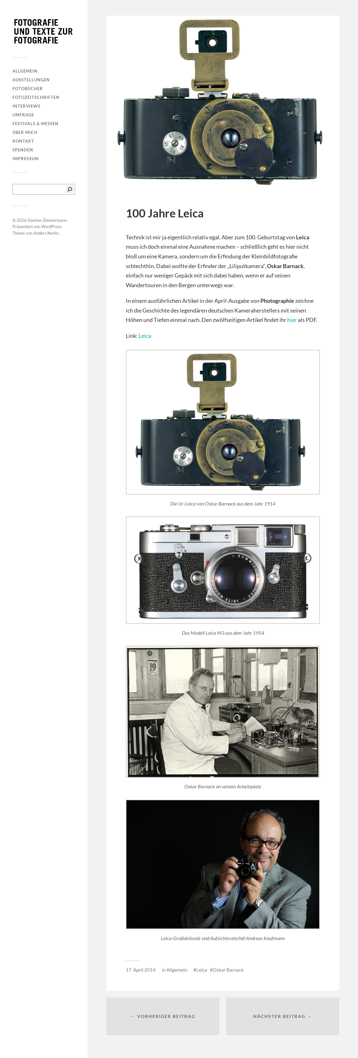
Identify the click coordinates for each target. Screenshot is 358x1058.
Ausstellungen (31, 79)
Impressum (26, 158)
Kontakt (23, 141)
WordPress (51, 226)
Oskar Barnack (228, 970)
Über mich (25, 132)
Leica (145, 335)
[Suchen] (70, 189)
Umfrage (23, 114)
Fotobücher (28, 88)
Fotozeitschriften (36, 97)
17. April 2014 (141, 970)
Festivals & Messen (36, 123)
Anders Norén (46, 233)
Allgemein (25, 71)
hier (292, 319)
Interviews (26, 106)
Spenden (23, 149)
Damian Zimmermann (47, 220)
